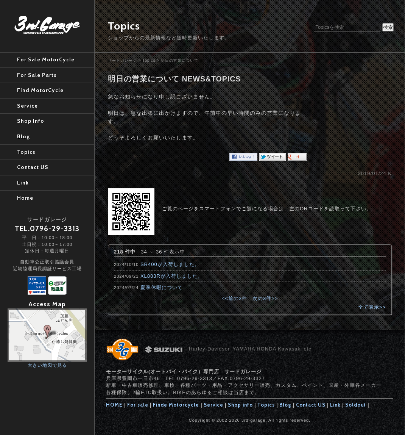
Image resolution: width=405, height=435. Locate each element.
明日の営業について (179, 60)
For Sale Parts (37, 75)
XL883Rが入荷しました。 (171, 276)
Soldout (355, 405)
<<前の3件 (234, 298)
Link (335, 405)
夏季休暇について (161, 287)
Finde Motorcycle (176, 405)
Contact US (311, 405)
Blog (285, 405)
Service (213, 405)
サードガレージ (122, 60)
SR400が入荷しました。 (170, 264)
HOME (114, 405)
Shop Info (30, 120)
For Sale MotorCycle (46, 59)
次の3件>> (265, 298)
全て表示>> (372, 307)
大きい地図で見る (47, 365)
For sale (137, 405)
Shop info (240, 405)
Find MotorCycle (40, 90)
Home (25, 197)
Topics (148, 60)
